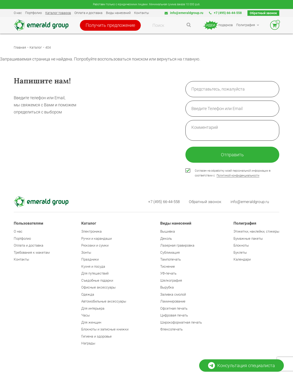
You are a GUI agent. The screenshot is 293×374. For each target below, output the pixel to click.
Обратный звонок (263, 13)
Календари (242, 259)
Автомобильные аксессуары (103, 301)
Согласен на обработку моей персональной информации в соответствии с (233, 173)
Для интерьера (92, 308)
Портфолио (33, 13)
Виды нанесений (118, 13)
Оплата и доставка (88, 13)
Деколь (166, 238)
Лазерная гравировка (177, 245)
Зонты (86, 252)
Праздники (90, 259)
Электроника (91, 231)
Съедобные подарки (97, 280)
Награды (88, 343)
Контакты (141, 13)
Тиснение (167, 266)
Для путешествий (95, 273)
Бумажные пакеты (248, 238)
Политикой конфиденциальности (238, 175)
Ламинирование (172, 301)
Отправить (232, 154)
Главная (20, 47)
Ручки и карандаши (96, 238)
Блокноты (241, 245)
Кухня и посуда (93, 266)
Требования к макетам (32, 252)
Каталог (36, 47)
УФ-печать (168, 273)
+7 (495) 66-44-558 (225, 13)
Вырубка (167, 287)
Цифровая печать (174, 315)
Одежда (87, 294)
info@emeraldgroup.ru (184, 13)
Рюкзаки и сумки (95, 245)
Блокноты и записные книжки (104, 329)
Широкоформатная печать (181, 322)
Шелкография (171, 280)
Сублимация (170, 252)
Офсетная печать (173, 308)
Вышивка (167, 231)
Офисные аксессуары (98, 287)
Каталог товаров (58, 13)
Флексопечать (171, 329)
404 (48, 47)
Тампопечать (170, 259)
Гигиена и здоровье (96, 336)
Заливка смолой (173, 294)
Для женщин (91, 322)
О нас (18, 13)
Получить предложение (110, 25)
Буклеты (240, 252)
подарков (217, 25)
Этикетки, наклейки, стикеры (256, 231)
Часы (85, 315)
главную (191, 59)
